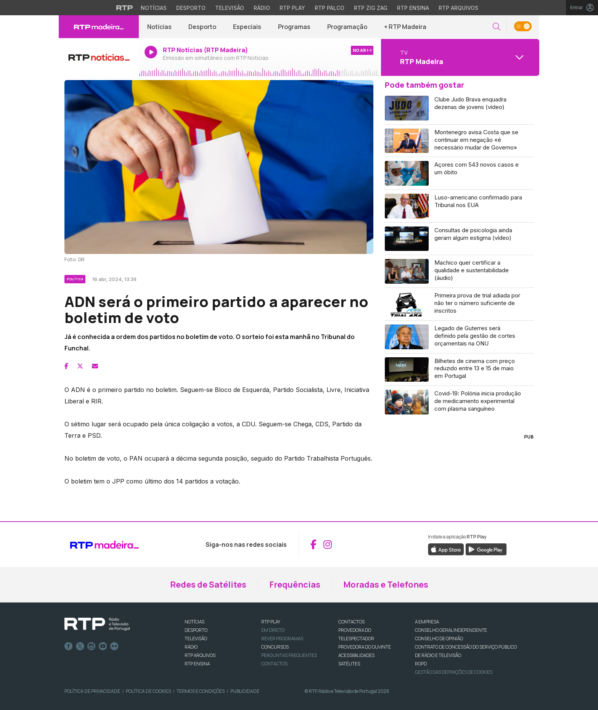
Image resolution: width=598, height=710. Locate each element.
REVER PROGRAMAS (282, 638)
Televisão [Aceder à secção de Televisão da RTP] (229, 8)
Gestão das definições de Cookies (453, 672)
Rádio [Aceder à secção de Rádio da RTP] (262, 8)
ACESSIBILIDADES (356, 655)
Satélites (349, 663)
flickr (114, 646)
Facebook (68, 646)
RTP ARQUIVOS (200, 655)
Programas (294, 26)
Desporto (202, 26)
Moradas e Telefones (385, 584)
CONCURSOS (275, 647)
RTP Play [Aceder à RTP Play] (292, 8)
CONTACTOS (351, 621)
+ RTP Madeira (405, 26)
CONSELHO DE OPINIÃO (439, 638)
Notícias (159, 26)
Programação (347, 26)
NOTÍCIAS (194, 621)
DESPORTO (196, 630)
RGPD (421, 663)
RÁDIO (191, 647)
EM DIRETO (273, 630)
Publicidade (244, 691)
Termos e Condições (201, 691)
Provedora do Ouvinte (364, 647)
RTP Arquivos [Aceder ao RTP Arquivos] (458, 8)
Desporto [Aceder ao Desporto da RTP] (191, 8)
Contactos (274, 663)
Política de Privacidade (92, 691)
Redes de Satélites (208, 584)
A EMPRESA (427, 621)
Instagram (91, 646)
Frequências (294, 584)
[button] (496, 26)
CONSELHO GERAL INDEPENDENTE (451, 630)
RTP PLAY (270, 621)
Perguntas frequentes (289, 655)
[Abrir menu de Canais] (459, 57)
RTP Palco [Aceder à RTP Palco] (329, 8)
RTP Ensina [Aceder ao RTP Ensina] (413, 8)
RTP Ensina (197, 663)
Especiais (247, 26)
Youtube (103, 646)
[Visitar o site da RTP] (124, 7)
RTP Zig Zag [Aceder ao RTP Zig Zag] (370, 8)
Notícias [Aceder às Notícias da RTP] (154, 8)
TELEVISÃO (196, 638)
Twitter (80, 646)
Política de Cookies (148, 691)
